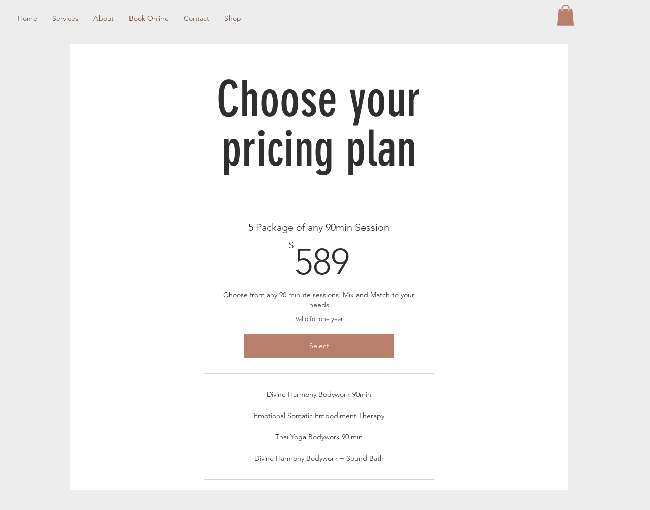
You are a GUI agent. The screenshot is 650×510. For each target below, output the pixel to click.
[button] (565, 15)
